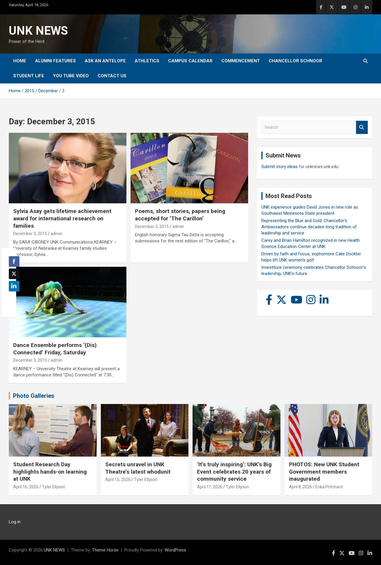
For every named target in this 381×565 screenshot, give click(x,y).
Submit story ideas (279, 166)
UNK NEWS (38, 31)
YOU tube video (71, 75)
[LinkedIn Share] (14, 286)
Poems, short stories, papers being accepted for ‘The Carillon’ (180, 215)
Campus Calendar (190, 60)
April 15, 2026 (118, 479)
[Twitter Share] (14, 274)
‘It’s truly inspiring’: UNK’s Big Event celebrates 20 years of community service (234, 471)
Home (19, 60)
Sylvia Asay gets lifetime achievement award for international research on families (62, 218)
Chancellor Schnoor (295, 60)
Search (362, 127)
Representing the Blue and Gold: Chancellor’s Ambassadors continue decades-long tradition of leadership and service (309, 227)
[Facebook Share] (14, 261)
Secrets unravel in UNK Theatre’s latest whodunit (138, 468)
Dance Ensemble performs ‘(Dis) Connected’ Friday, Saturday (55, 349)
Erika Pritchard (328, 486)
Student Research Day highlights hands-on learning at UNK (50, 471)
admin (56, 233)
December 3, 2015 (30, 233)
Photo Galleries (33, 395)
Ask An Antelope (105, 60)
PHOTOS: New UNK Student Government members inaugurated (324, 471)
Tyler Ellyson (53, 486)
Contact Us (112, 75)
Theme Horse (105, 550)
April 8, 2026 (300, 486)
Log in (15, 521)
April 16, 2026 (26, 486)
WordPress (175, 550)
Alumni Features (55, 60)
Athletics (147, 60)
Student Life (28, 75)
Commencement (240, 60)
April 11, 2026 (209, 486)
